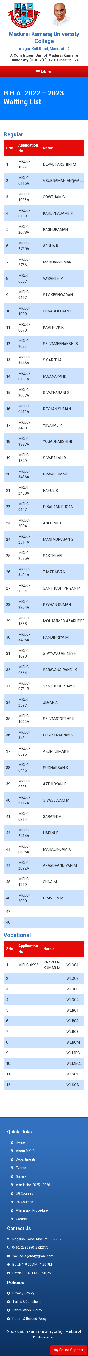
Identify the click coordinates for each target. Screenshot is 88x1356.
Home (20, 1142)
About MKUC (25, 1151)
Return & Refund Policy (29, 1319)
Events (21, 1168)
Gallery (21, 1176)
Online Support (68, 1350)
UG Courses (24, 1193)
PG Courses (24, 1202)
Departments (26, 1159)
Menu (44, 72)
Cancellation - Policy (27, 1310)
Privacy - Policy (23, 1293)
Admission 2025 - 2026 (33, 1185)
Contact (22, 1219)
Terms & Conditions (26, 1302)
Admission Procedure (32, 1210)
